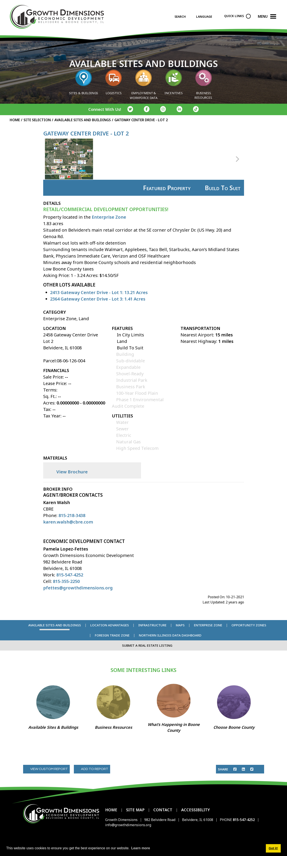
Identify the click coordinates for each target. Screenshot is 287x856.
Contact (162, 809)
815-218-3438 (72, 515)
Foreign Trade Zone (112, 635)
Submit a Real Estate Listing (147, 645)
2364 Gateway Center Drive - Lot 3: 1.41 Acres (97, 299)
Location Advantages (109, 625)
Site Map (135, 809)
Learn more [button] (140, 848)
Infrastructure (152, 625)
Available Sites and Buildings (54, 625)
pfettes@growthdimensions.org (78, 588)
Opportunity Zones (249, 625)
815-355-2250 (66, 581)
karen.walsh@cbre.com (68, 522)
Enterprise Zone (109, 217)
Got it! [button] (273, 848)
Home (111, 809)
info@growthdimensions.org (128, 825)
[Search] (183, 17)
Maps (180, 625)
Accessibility (195, 809)
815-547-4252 (69, 575)
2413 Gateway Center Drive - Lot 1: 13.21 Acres (99, 292)
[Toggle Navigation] (273, 17)
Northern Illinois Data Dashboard (170, 635)
